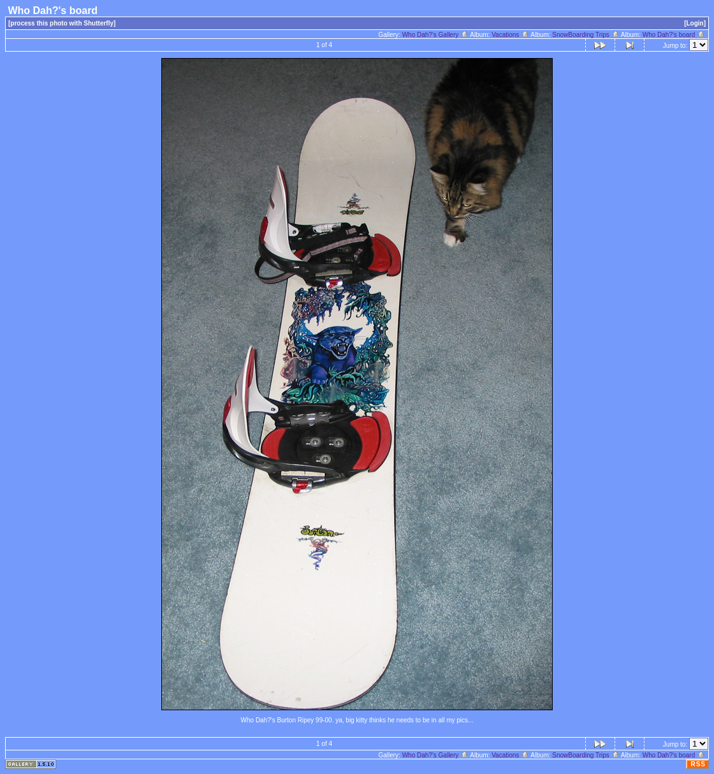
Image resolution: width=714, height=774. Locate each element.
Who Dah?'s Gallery (435, 34)
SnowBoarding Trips (585, 34)
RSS (698, 764)
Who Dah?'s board (674, 34)
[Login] (695, 23)
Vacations (510, 34)
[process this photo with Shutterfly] (61, 23)
